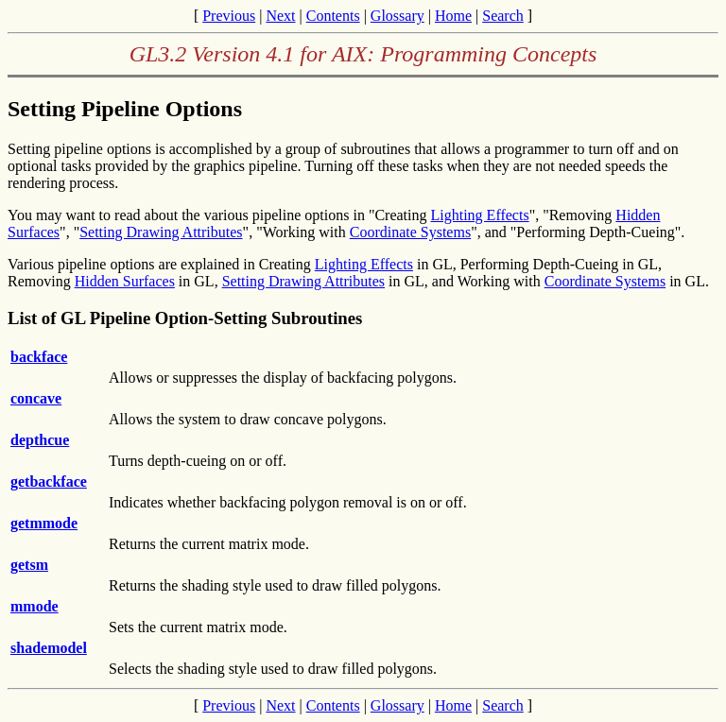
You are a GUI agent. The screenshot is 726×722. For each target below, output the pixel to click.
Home (453, 16)
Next (280, 16)
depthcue (39, 440)
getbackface (48, 481)
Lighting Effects (480, 215)
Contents (333, 16)
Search (503, 16)
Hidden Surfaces (125, 281)
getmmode (44, 523)
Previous (228, 16)
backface (38, 357)
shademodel (48, 648)
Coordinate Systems (410, 232)
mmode (34, 606)
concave (35, 398)
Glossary (397, 16)
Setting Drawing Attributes (160, 232)
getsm (29, 565)
